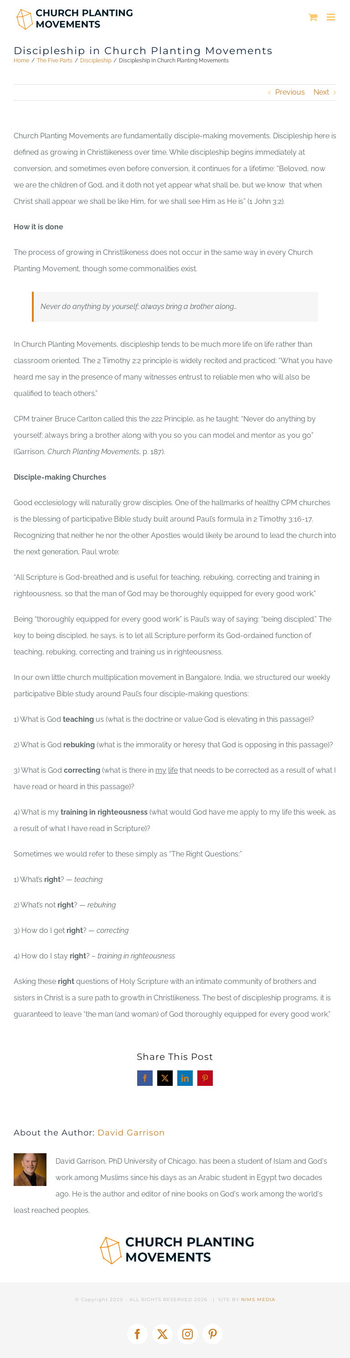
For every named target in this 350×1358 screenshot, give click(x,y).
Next (321, 92)
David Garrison (131, 1133)
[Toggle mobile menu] (331, 17)
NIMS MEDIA (258, 1299)
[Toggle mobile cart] (313, 17)
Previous (290, 92)
